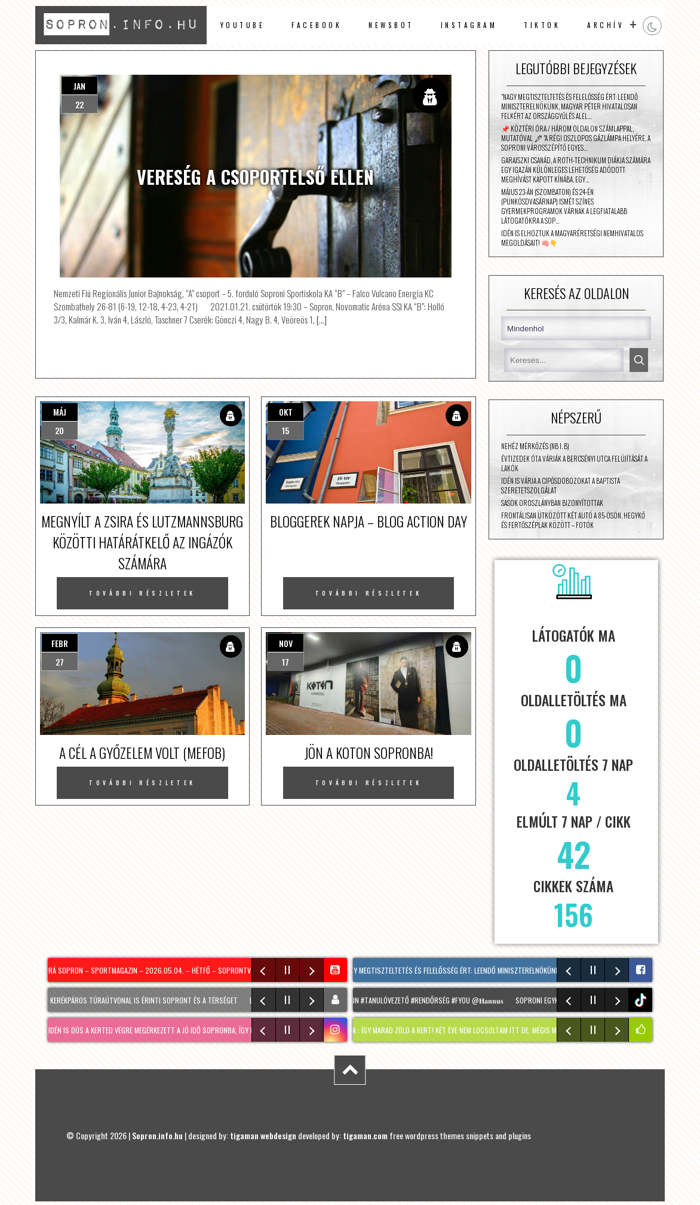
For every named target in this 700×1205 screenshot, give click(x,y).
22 (79, 104)
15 (285, 430)
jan (79, 86)
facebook (316, 25)
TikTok (542, 25)
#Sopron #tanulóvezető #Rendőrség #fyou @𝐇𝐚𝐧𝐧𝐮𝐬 (420, 1000)
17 (285, 661)
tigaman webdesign (263, 1135)
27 (60, 661)
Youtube (242, 25)
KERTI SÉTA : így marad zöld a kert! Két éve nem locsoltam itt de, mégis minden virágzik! (468, 1030)
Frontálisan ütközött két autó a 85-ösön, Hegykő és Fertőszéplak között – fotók (573, 520)
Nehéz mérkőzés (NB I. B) (535, 446)
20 (59, 430)
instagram (469, 25)
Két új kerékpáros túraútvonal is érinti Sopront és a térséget (137, 1000)
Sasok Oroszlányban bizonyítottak (552, 503)
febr (59, 643)
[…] (321, 319)
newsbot (391, 25)
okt (286, 411)
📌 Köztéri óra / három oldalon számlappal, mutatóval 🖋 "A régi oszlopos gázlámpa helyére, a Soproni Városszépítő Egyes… (575, 138)
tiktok (642, 1000)
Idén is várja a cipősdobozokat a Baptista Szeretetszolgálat (560, 485)
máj (59, 411)
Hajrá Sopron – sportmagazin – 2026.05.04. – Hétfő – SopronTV (147, 970)
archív (605, 25)
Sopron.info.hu (157, 1135)
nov (286, 643)
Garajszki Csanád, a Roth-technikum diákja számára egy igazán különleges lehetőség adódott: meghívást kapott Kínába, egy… (575, 169)
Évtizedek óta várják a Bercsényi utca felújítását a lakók (574, 463)
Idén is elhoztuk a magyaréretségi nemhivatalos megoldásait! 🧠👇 (572, 238)
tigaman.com (365, 1135)
